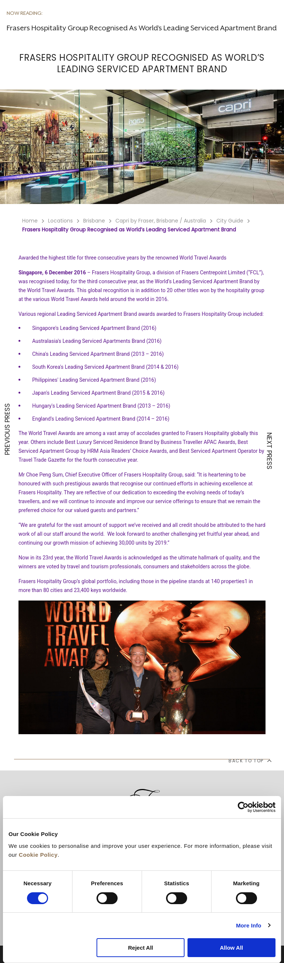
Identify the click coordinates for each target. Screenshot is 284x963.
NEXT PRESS (269, 450)
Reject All (140, 947)
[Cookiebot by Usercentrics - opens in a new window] (243, 807)
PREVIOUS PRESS (7, 429)
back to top (250, 760)
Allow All (231, 947)
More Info (248, 925)
